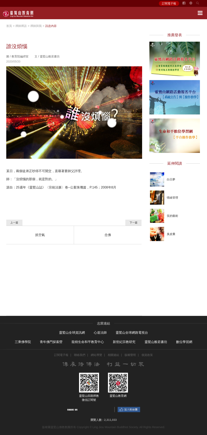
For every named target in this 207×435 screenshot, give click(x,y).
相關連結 (113, 355)
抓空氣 (40, 235)
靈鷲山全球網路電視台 (132, 332)
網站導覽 (96, 355)
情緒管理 (172, 197)
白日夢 (171, 179)
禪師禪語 (21, 26)
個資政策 (147, 355)
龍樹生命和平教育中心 (88, 342)
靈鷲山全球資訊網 (72, 332)
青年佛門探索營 (51, 342)
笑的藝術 (172, 215)
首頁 (9, 26)
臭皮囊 (171, 234)
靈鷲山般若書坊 (156, 342)
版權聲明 (130, 355)
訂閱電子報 (169, 3)
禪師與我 (36, 26)
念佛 (108, 235)
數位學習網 (184, 342)
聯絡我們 (79, 355)
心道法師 (100, 332)
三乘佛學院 (23, 342)
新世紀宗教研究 (124, 342)
